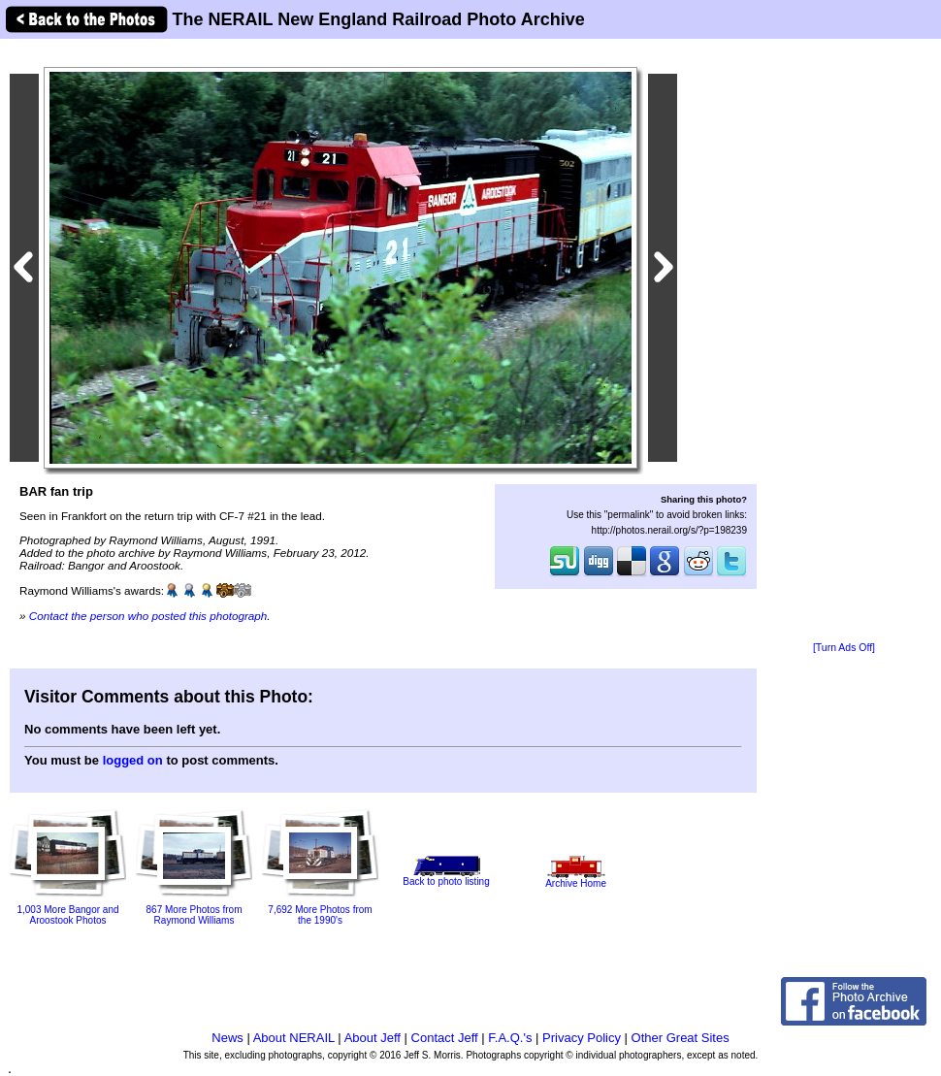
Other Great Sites (681, 1037)
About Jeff (372, 1037)
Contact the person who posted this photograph (148, 615)
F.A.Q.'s (510, 1037)
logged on (133, 760)
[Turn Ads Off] (844, 647)
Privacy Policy (581, 1037)
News (227, 1037)
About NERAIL (294, 1037)
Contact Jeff (444, 1037)
